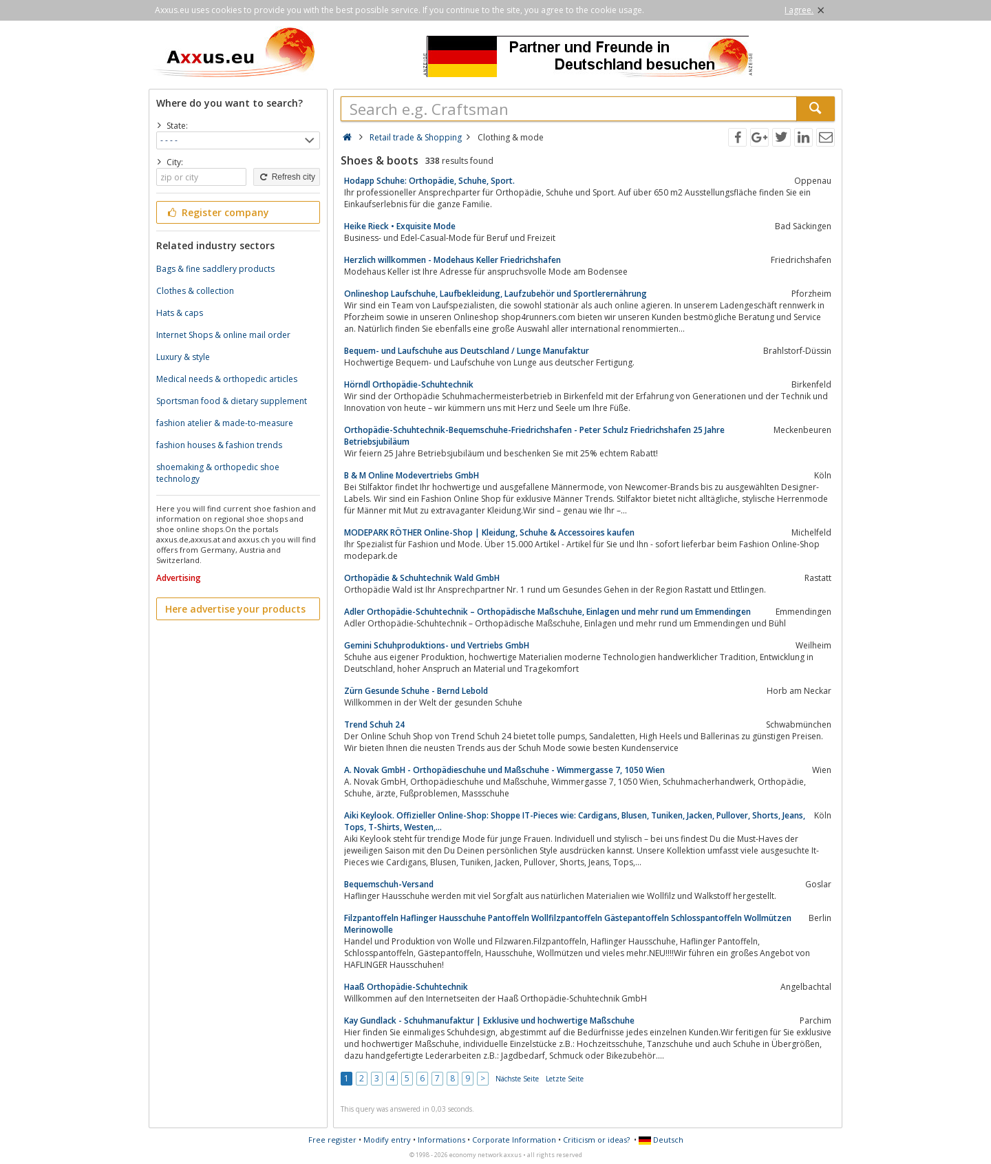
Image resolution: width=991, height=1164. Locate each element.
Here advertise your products (235, 608)
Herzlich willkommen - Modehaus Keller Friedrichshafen (452, 260)
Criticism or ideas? (596, 1139)
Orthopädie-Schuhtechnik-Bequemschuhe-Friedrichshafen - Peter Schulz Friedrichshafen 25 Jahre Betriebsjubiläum (534, 435)
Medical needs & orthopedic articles (226, 379)
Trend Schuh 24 (374, 724)
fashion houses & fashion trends (219, 445)
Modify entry (387, 1139)
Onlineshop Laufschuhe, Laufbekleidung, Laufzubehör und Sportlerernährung (495, 293)
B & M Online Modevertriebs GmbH (411, 475)
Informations (441, 1139)
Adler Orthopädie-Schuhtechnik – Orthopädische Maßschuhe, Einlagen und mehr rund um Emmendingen (547, 611)
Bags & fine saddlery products (215, 269)
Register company (217, 212)
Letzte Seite (565, 1078)
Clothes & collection (195, 291)
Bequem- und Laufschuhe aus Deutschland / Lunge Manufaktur (466, 351)
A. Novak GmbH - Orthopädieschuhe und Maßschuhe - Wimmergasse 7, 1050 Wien (504, 770)
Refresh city (286, 177)
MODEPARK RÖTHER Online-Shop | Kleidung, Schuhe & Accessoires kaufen (489, 532)
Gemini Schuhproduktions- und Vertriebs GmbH (436, 645)
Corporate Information (514, 1139)
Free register (332, 1139)
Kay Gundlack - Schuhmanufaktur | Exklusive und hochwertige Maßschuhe (489, 1020)
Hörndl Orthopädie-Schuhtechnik (408, 384)
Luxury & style (183, 357)
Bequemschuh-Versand (389, 884)
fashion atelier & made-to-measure (224, 423)
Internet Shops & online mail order (223, 335)
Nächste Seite (517, 1078)
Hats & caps (179, 313)
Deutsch (661, 1139)
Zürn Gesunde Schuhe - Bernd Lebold (416, 691)
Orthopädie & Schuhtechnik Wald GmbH (422, 578)
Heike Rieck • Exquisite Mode (400, 226)
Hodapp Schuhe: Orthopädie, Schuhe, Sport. (429, 181)
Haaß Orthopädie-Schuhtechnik (406, 987)
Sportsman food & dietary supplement (231, 401)
